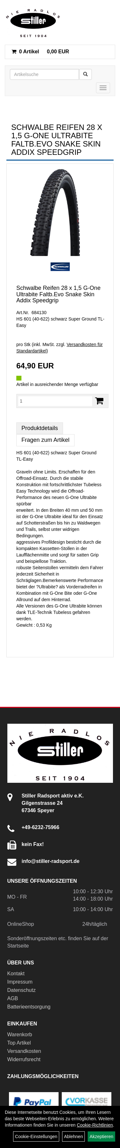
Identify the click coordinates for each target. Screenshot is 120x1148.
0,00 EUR (40, 51)
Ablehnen (73, 1136)
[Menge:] (55, 401)
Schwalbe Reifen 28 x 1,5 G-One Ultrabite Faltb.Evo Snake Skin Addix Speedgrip (58, 294)
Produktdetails (39, 428)
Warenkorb (19, 1034)
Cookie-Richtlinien (95, 1125)
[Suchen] (85, 74)
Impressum (20, 982)
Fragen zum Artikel (45, 440)
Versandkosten (24, 1051)
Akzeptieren (101, 1136)
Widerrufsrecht (24, 1059)
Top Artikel (19, 1043)
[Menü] (103, 87)
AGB (12, 998)
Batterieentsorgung (29, 1006)
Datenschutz (21, 990)
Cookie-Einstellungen (36, 1136)
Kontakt (16, 973)
